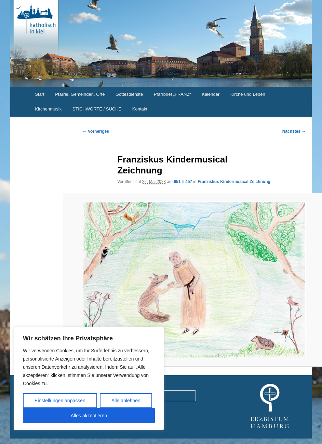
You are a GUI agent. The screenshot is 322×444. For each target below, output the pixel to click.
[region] (89, 378)
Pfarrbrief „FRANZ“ (172, 94)
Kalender (210, 94)
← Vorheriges (96, 131)
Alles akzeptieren (89, 415)
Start (39, 94)
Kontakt (139, 109)
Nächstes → (294, 131)
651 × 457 (183, 181)
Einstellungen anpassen (60, 400)
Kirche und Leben (247, 94)
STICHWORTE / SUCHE (97, 109)
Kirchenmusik (48, 109)
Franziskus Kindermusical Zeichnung (234, 181)
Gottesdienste (129, 94)
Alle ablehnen (125, 400)
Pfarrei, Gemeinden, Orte (80, 94)
